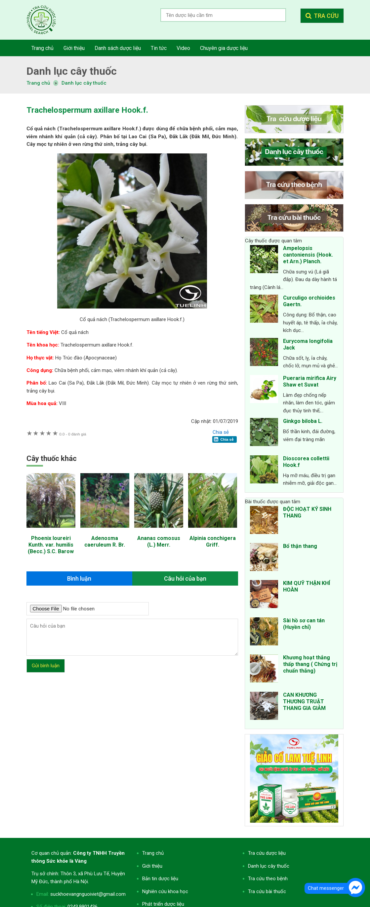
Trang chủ (153, 853)
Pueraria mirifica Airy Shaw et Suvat (309, 381)
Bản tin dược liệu (160, 879)
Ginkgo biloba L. (302, 421)
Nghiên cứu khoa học (165, 891)
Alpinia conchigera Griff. (212, 541)
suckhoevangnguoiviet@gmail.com (88, 894)
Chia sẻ (221, 432)
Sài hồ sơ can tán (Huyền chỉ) (304, 623)
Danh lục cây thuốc (84, 83)
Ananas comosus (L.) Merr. (158, 541)
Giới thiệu (152, 866)
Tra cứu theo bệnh (268, 879)
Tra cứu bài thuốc (267, 891)
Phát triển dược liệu (163, 904)
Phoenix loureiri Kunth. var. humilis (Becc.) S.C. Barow (51, 545)
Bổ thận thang (300, 546)
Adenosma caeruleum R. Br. (104, 541)
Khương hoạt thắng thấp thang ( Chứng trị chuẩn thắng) (310, 664)
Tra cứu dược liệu (46, 20)
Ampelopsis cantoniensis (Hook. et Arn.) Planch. (308, 255)
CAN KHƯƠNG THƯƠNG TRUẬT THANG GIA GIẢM (304, 701)
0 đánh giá (72, 434)
